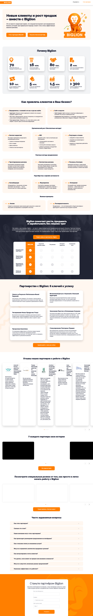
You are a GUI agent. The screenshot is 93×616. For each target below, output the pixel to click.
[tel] (74, 610)
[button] (43, 398)
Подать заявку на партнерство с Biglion (46, 237)
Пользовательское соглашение (19, 612)
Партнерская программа (74, 601)
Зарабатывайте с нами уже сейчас (46, 345)
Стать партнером (87, 2)
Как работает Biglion (50, 597)
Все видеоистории (46, 437)
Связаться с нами (18, 599)
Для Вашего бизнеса (73, 597)
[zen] (78, 610)
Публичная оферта (16, 614)
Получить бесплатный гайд (37, 34)
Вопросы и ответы (61, 597)
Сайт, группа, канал (37, 572)
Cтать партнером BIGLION (16, 34)
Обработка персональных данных (19, 611)
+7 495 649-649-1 (19, 594)
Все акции (71, 603)
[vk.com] (67, 610)
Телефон (35, 566)
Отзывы (59, 599)
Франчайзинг (71, 599)
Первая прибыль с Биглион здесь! (46, 478)
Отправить (46, 580)
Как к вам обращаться (38, 559)
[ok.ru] (71, 610)
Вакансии (47, 599)
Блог (46, 601)
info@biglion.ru (76, 2)
